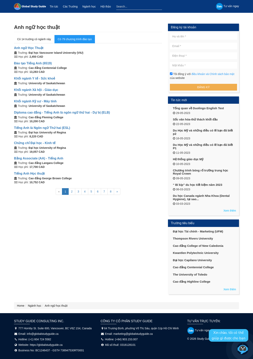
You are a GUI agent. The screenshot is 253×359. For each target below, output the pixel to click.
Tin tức (54, 6)
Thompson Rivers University (193, 238)
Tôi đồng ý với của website (202, 76)
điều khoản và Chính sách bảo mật (212, 74)
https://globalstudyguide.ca (46, 344)
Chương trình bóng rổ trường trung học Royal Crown (200, 172)
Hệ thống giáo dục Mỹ (188, 159)
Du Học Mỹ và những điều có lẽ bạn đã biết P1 (203, 146)
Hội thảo (105, 6)
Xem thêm (229, 210)
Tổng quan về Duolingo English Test (198, 108)
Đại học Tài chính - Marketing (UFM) (198, 231)
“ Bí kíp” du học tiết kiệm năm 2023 (197, 184)
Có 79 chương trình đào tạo (75, 39)
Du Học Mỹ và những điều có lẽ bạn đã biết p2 (203, 132)
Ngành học (89, 6)
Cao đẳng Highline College (191, 281)
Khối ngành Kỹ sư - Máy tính (35, 101)
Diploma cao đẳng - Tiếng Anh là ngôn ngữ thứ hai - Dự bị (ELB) (62, 112)
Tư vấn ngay (198, 330)
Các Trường (70, 6)
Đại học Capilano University (192, 260)
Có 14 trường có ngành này (34, 39)
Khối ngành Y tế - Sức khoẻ (34, 78)
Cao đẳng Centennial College (193, 267)
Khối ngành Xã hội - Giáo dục (36, 90)
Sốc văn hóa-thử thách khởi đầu (195, 119)
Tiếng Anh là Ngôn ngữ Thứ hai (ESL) (42, 128)
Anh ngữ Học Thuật (28, 48)
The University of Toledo (190, 274)
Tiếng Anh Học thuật (29, 173)
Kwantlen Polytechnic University (196, 252)
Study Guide (204, 338)
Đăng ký (203, 87)
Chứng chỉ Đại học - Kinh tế (34, 143)
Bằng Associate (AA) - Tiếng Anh (38, 158)
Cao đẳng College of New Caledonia (198, 245)
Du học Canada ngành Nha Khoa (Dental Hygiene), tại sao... (201, 197)
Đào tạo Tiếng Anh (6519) (33, 63)
